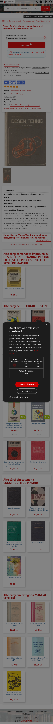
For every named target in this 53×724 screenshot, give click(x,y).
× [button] (46, 325)
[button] (18, 397)
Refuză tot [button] (27, 391)
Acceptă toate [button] (27, 384)
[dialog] (26, 362)
